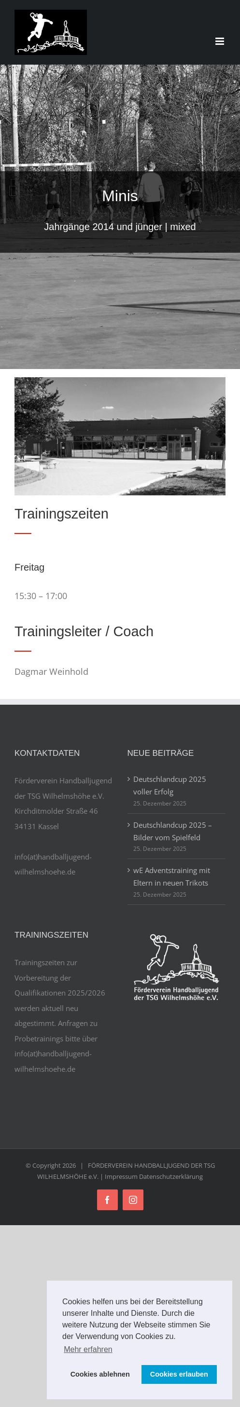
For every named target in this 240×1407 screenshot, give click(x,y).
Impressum (121, 1176)
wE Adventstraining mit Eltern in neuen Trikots (171, 876)
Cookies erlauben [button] (179, 1374)
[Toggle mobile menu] (220, 41)
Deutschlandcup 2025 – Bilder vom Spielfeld (172, 831)
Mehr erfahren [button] (88, 1349)
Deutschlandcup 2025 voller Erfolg (169, 785)
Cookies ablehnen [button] (100, 1374)
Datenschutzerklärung (171, 1176)
